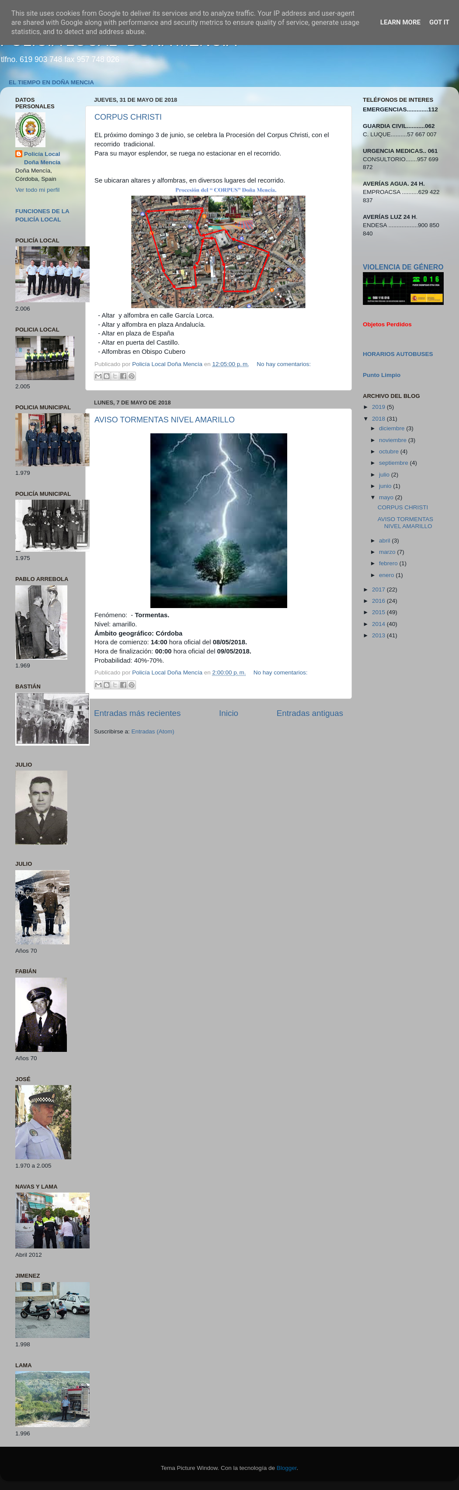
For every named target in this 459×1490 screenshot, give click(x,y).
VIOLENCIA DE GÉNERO (403, 267)
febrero (389, 563)
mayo (387, 497)
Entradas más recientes (137, 713)
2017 (379, 589)
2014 (379, 624)
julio (385, 474)
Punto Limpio (381, 375)
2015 (379, 612)
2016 (379, 601)
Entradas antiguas (310, 713)
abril (385, 540)
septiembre (394, 463)
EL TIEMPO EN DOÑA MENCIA (51, 82)
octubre (389, 451)
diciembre (392, 428)
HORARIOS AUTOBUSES (398, 354)
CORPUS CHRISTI (128, 117)
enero (387, 575)
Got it (439, 22)
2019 (379, 407)
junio (386, 486)
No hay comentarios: (284, 364)
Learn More (400, 22)
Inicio (228, 713)
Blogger (287, 1468)
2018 (379, 418)
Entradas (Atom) (153, 731)
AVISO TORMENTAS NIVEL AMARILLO (164, 419)
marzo (388, 552)
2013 (379, 635)
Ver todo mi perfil (37, 190)
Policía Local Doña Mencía (42, 158)
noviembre (393, 440)
